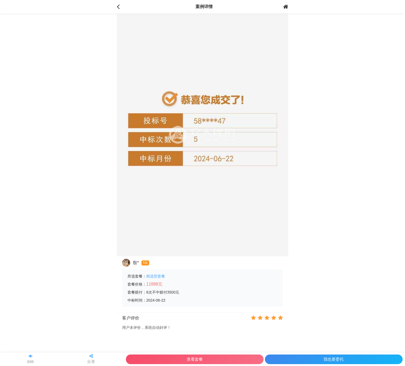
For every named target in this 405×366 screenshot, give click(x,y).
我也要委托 (334, 359)
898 (30, 359)
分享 (91, 359)
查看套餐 (195, 359)
